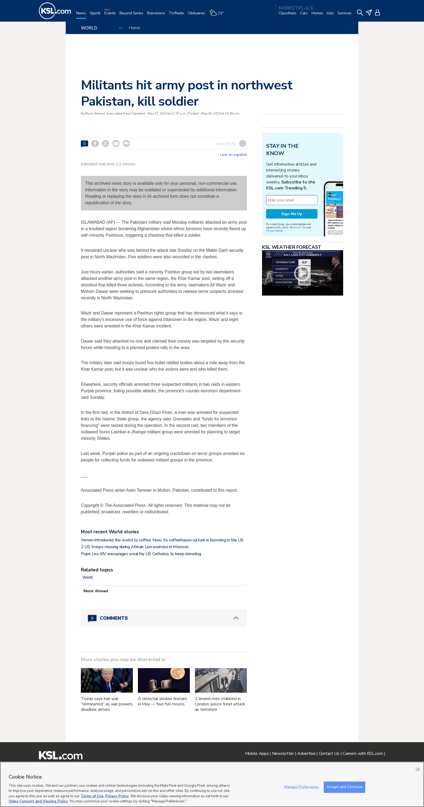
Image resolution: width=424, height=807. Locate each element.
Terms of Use (297, 227)
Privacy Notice (274, 230)
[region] (212, 784)
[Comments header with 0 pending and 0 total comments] (164, 618)
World (87, 577)
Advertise (306, 753)
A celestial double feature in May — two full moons (162, 701)
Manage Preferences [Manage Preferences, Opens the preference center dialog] (301, 787)
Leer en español (233, 155)
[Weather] (218, 15)
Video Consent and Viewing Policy (38, 801)
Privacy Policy (117, 796)
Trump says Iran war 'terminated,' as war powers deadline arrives (107, 704)
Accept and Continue (344, 787)
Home (134, 28)
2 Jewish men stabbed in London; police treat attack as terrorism (220, 704)
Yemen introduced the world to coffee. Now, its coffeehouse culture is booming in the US (162, 540)
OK (418, 769)
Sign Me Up (291, 213)
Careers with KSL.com (363, 753)
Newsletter (283, 753)
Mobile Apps (257, 753)
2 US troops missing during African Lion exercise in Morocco (135, 547)
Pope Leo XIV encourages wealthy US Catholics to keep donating (141, 554)
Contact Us (329, 753)
